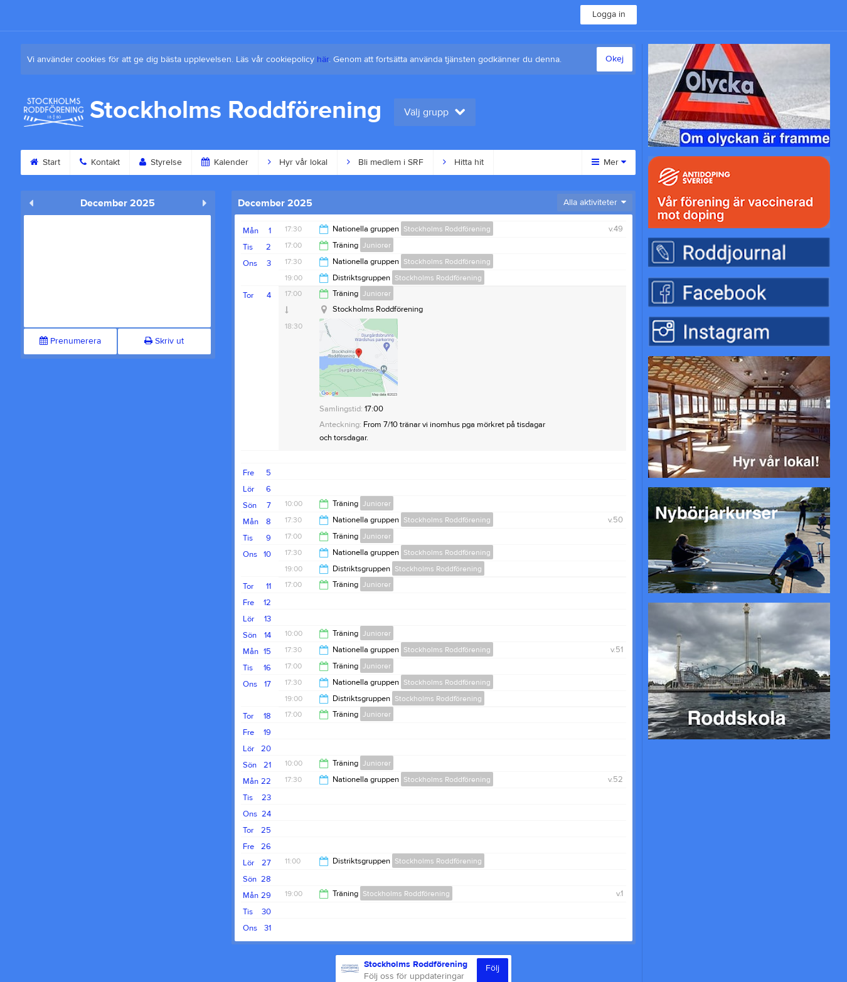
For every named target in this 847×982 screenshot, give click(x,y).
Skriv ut (164, 341)
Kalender (224, 162)
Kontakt (100, 162)
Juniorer (377, 245)
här (323, 59)
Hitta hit (463, 162)
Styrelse (160, 162)
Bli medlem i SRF (385, 162)
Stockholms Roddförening (447, 229)
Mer (609, 162)
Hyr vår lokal (298, 162)
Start (45, 162)
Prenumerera (70, 341)
